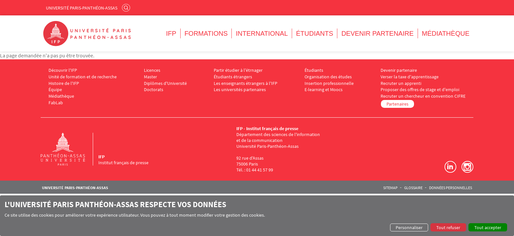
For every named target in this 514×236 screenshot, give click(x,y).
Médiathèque (445, 33)
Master (150, 77)
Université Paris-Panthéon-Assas (81, 8)
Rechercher (127, 7)
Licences (152, 70)
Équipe (55, 89)
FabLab (56, 103)
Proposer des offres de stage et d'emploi (420, 89)
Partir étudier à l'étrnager (238, 70)
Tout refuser (448, 227)
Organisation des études (328, 77)
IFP (171, 33)
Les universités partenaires (240, 89)
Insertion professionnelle (329, 83)
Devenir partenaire (377, 33)
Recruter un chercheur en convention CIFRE (423, 96)
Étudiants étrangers (233, 77)
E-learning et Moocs (324, 89)
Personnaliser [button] (409, 227)
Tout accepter (487, 227)
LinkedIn (450, 167)
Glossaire (413, 188)
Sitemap (390, 188)
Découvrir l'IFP (63, 70)
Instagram (467, 167)
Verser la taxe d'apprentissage (410, 77)
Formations (206, 33)
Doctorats (153, 89)
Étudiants (314, 33)
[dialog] (257, 215)
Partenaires (397, 104)
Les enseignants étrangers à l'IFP (245, 83)
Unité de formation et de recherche (83, 77)
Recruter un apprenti (401, 83)
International (262, 33)
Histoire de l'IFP (64, 83)
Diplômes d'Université (165, 83)
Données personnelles (450, 188)
